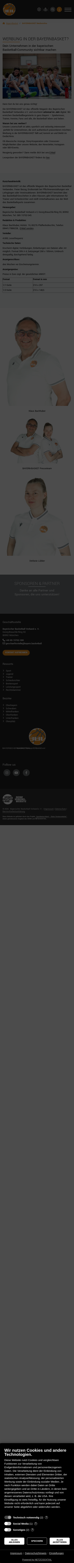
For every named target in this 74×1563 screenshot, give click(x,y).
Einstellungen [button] (56, 1553)
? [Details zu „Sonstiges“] (32, 1529)
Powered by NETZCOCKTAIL (37, 1559)
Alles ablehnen (14, 1541)
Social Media (21, 1523)
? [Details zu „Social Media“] (35, 1523)
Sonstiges (19, 1529)
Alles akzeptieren (60, 1541)
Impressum (16, 1553)
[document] (37, 1480)
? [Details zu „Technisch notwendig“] (46, 1517)
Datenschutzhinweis (36, 1553)
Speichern (37, 1541)
